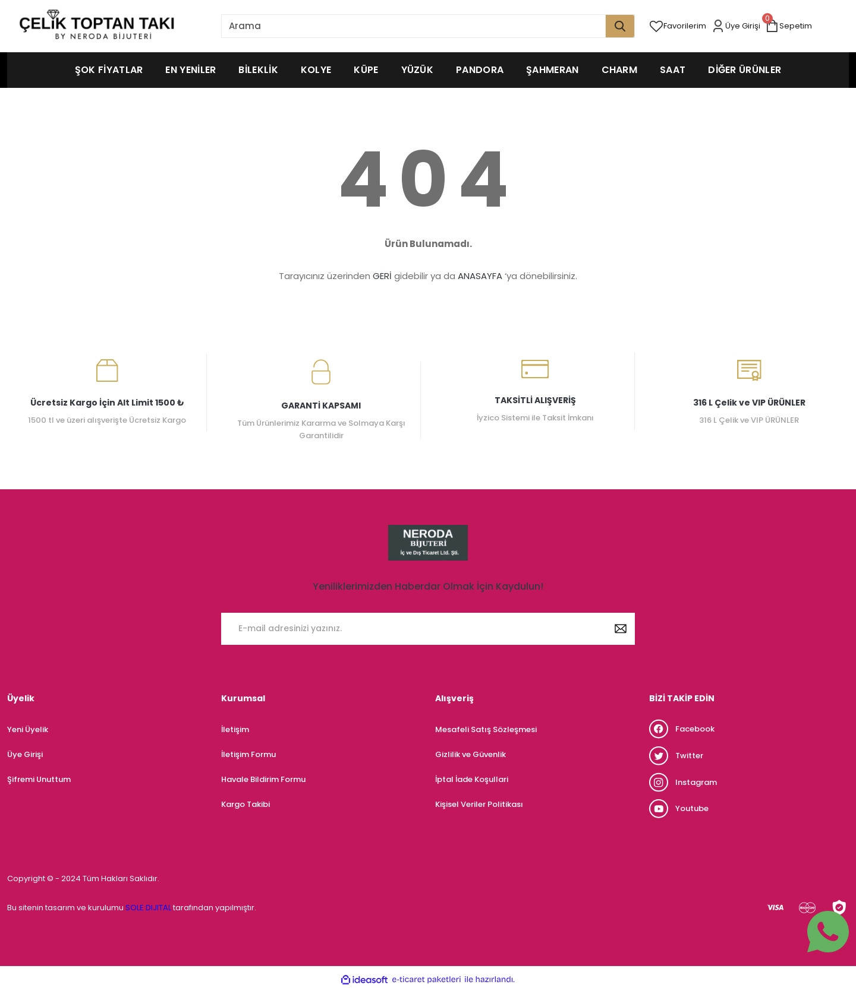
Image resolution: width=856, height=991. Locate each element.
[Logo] (96, 26)
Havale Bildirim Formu (263, 779)
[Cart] (791, 26)
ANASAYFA (480, 276)
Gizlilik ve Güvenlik (470, 754)
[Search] (428, 26)
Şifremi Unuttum (39, 779)
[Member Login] (738, 26)
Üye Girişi (25, 754)
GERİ (382, 276)
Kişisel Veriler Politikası (479, 804)
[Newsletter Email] (428, 629)
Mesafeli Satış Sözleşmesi (486, 729)
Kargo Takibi (245, 804)
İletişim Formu (248, 754)
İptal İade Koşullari (471, 779)
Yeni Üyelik (27, 729)
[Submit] (620, 629)
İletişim (235, 729)
